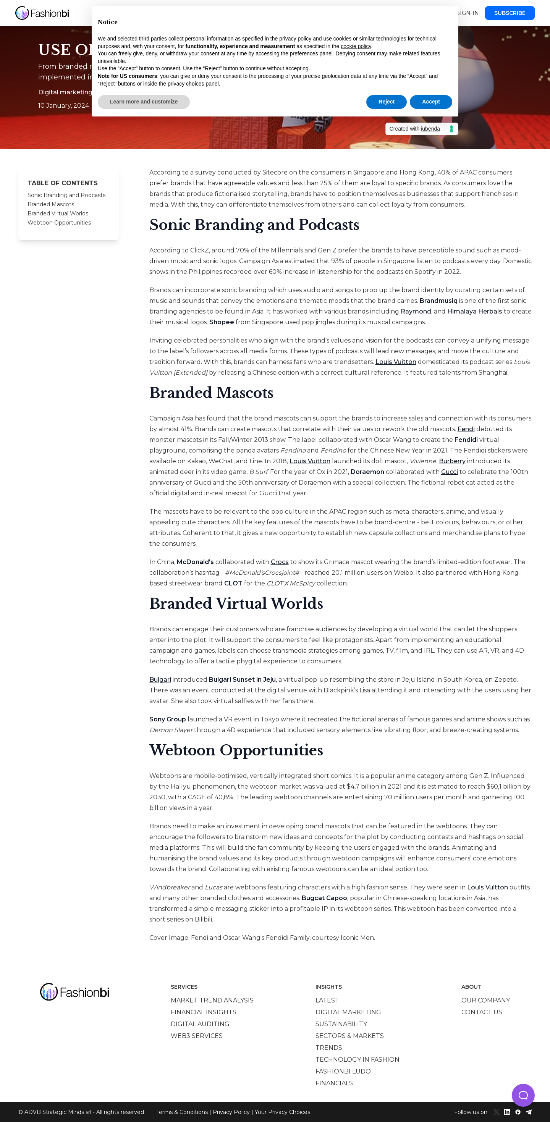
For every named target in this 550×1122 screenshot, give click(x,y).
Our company (485, 1000)
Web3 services (197, 1036)
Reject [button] (387, 102)
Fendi (466, 429)
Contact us (481, 1012)
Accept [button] (431, 102)
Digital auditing (200, 1024)
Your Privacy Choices (282, 1112)
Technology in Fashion (357, 1059)
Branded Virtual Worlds (58, 213)
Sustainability (341, 1024)
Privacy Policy (231, 1112)
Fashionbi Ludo (343, 1071)
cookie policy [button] (356, 46)
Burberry (452, 461)
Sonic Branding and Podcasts (66, 195)
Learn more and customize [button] (144, 102)
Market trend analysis (212, 1000)
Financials (334, 1083)
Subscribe (510, 13)
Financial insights (203, 1012)
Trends (328, 1047)
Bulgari (160, 679)
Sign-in (467, 13)
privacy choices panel (193, 84)
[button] (523, 1095)
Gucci (449, 471)
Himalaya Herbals (474, 311)
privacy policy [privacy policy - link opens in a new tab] (295, 39)
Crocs (280, 562)
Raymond (416, 311)
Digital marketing (348, 1012)
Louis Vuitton (395, 361)
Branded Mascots (51, 204)
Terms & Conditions (182, 1112)
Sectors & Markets (349, 1036)
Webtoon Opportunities (59, 222)
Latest (327, 1000)
